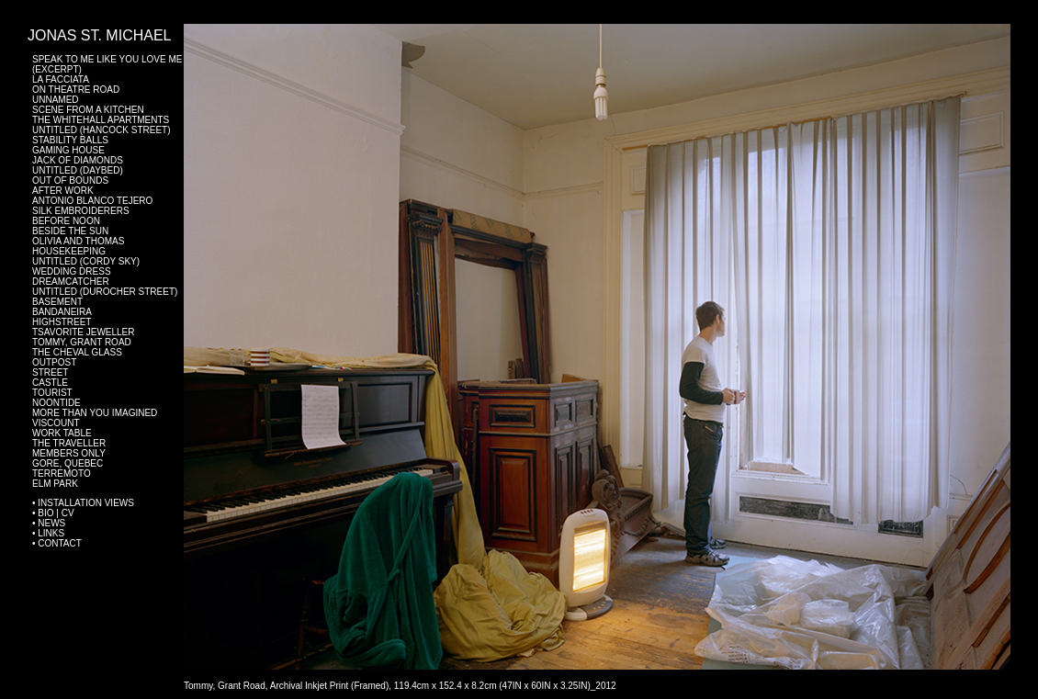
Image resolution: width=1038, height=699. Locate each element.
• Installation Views (83, 503)
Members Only (69, 453)
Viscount (56, 423)
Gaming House (68, 150)
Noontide (56, 403)
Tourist (52, 393)
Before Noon (66, 221)
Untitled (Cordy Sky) (86, 261)
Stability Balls (70, 140)
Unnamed (55, 100)
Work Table (62, 433)
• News (48, 523)
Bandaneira (62, 312)
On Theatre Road (75, 90)
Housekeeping (69, 251)
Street (50, 372)
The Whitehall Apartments (100, 120)
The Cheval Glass (77, 352)
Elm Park (55, 484)
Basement (57, 302)
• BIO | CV (53, 513)
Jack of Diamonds (77, 160)
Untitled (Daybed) (77, 170)
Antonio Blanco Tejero (92, 201)
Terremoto (61, 473)
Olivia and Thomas (78, 241)
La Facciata (60, 79)
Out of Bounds (70, 180)
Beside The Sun (70, 231)
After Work (63, 191)
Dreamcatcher (70, 281)
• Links (48, 533)
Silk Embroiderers (81, 211)
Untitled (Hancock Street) (101, 130)
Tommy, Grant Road (81, 342)
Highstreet (61, 322)
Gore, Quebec (67, 463)
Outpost (54, 362)
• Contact (57, 543)
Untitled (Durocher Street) (104, 292)
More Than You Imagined (94, 413)
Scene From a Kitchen (88, 110)
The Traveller (69, 443)
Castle (50, 383)
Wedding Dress (71, 271)
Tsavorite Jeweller (83, 332)
